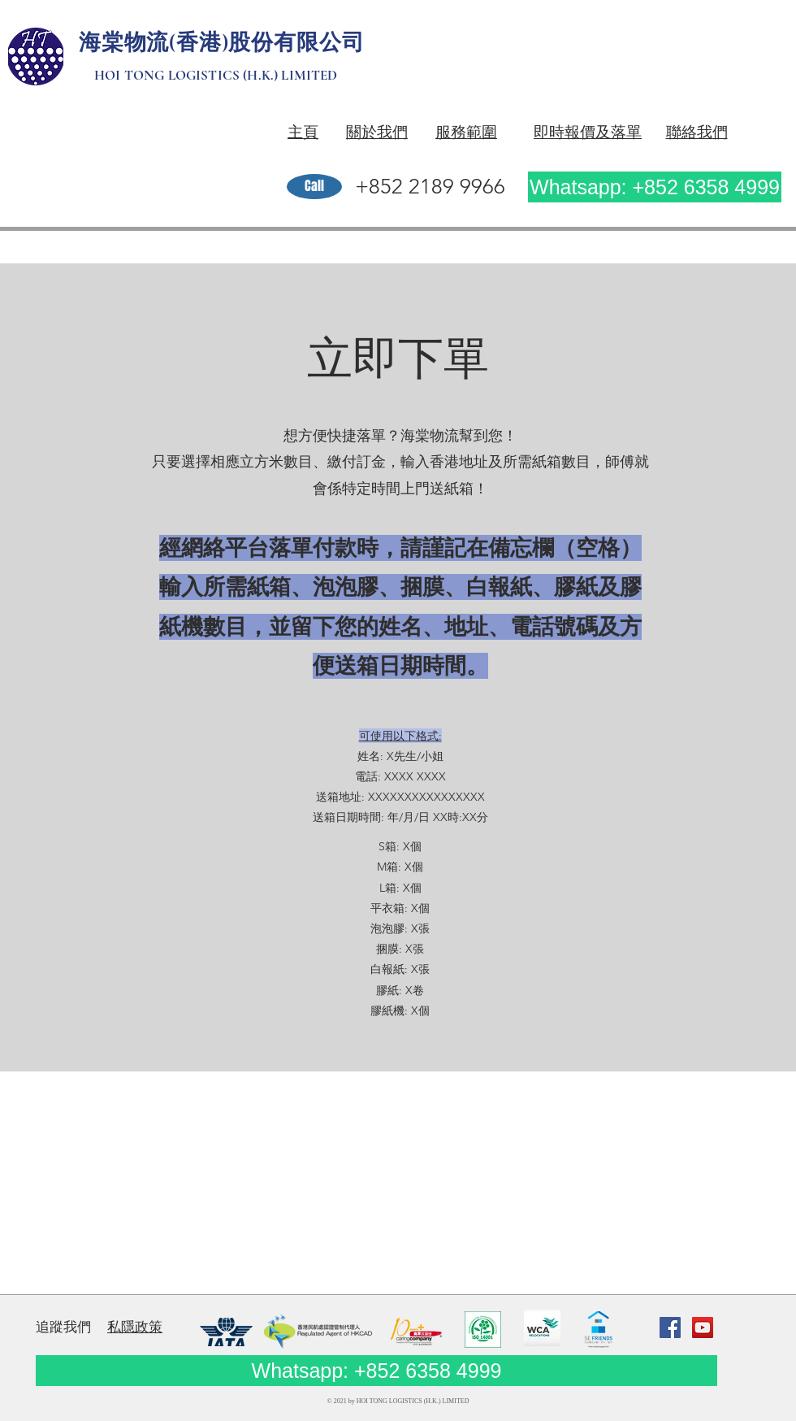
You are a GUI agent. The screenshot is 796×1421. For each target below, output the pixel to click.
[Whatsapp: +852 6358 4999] (654, 187)
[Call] (314, 186)
